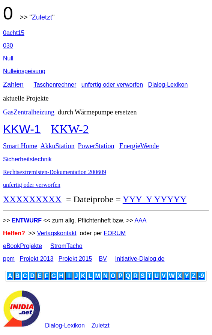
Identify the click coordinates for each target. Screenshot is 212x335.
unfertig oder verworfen (112, 84)
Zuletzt (42, 17)
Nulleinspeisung (24, 71)
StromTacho (66, 246)
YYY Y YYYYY (154, 199)
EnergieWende (139, 146)
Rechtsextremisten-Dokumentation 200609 (54, 172)
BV (103, 258)
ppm (9, 258)
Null (8, 58)
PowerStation (96, 146)
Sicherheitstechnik (27, 159)
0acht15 (13, 33)
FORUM (115, 233)
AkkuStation (58, 146)
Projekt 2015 (75, 258)
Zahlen (13, 84)
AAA (140, 220)
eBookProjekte (22, 246)
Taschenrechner (54, 84)
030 (8, 45)
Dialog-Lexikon (168, 84)
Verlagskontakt (57, 233)
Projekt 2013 (36, 258)
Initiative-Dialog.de (140, 258)
